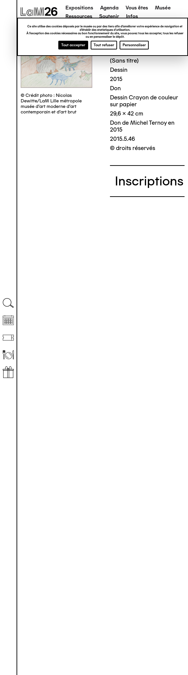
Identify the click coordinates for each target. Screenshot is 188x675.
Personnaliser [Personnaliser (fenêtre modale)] (134, 45)
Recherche (8, 303)
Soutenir (109, 16)
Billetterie (8, 337)
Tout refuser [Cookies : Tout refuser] (104, 45)
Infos (132, 16)
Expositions (79, 8)
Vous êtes (137, 8)
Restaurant (8, 354)
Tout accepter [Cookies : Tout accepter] (73, 45)
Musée (163, 8)
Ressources (78, 16)
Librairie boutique (8, 372)
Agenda (109, 8)
